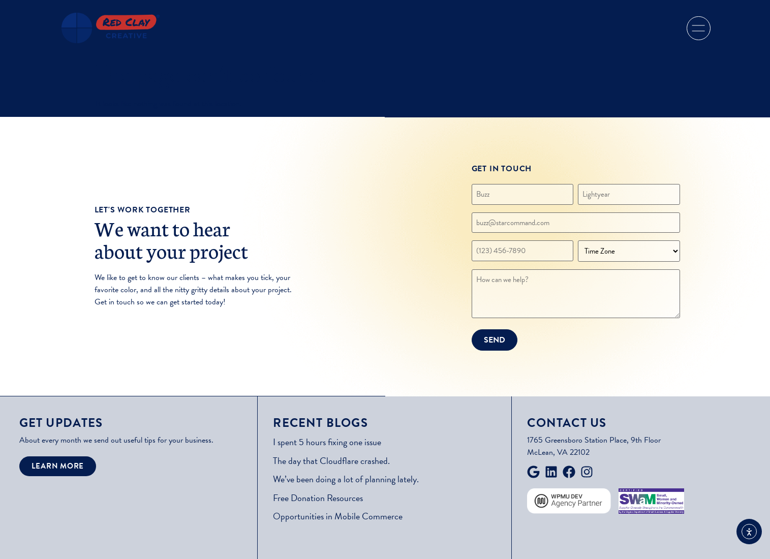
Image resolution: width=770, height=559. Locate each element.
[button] (699, 28)
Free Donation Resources (318, 498)
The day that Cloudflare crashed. (331, 461)
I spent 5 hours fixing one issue (327, 442)
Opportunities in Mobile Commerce (338, 516)
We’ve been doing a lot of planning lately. (346, 479)
